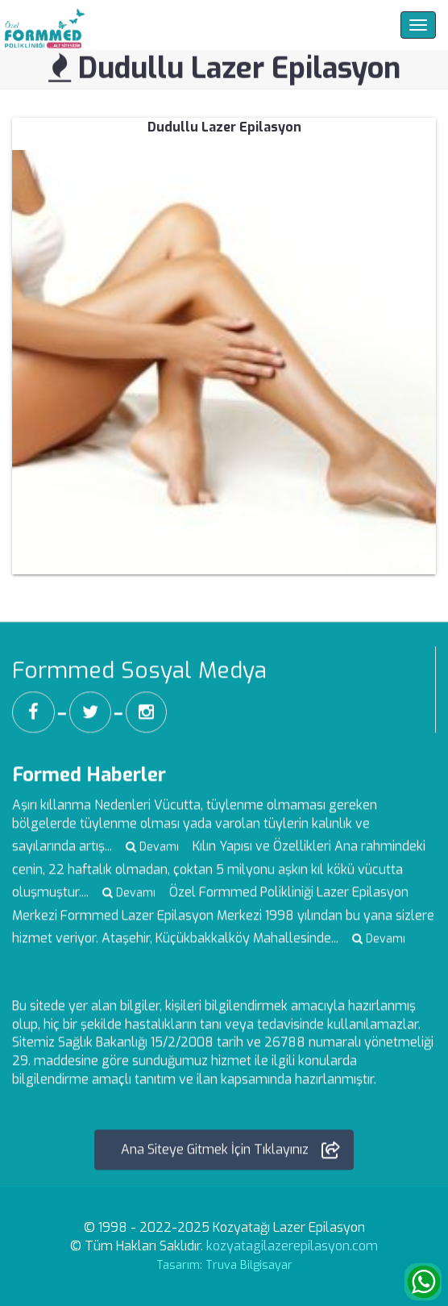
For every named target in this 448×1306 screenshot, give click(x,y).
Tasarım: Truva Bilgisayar (224, 1265)
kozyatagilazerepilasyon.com (292, 1245)
